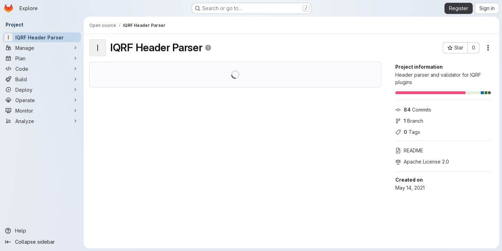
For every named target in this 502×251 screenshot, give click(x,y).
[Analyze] (42, 121)
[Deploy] (42, 89)
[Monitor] (42, 110)
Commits (413, 110)
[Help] (42, 231)
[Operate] (42, 100)
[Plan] (42, 58)
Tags (407, 132)
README (409, 150)
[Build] (42, 79)
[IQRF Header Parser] (42, 37)
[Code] (42, 69)
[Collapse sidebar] (42, 242)
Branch (409, 121)
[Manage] (42, 48)
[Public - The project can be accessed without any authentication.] (208, 48)
